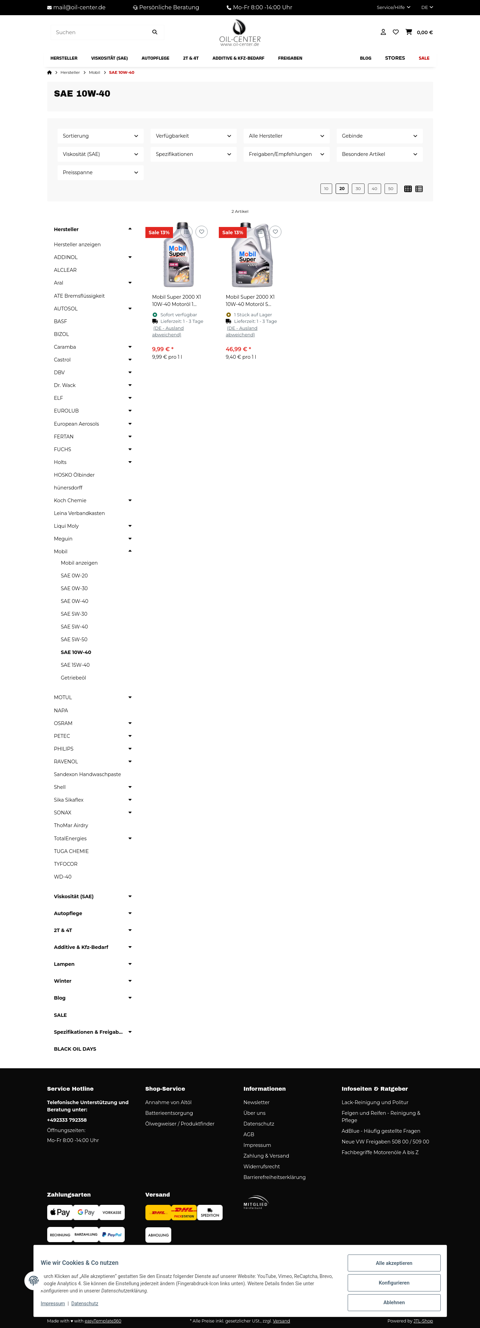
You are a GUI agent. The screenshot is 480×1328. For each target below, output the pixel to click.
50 (391, 188)
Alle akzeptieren (390, 1267)
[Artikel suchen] (154, 32)
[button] (393, 7)
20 (342, 188)
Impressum (57, 1306)
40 (374, 188)
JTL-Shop (423, 1321)
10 (326, 188)
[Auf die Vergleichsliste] (187, 232)
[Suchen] (98, 32)
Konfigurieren (390, 1285)
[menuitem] (64, 58)
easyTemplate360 (103, 1321)
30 (358, 188)
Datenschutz (88, 1306)
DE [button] (427, 7)
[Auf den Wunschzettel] (202, 232)
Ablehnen (390, 1303)
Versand (281, 1321)
